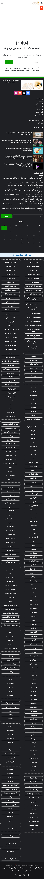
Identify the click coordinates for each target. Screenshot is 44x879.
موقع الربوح (33, 703)
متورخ (33, 541)
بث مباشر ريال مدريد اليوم (10, 668)
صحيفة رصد (33, 750)
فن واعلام (10, 836)
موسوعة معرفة (33, 758)
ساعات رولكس (33, 364)
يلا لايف (10, 632)
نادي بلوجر (34, 525)
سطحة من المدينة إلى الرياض (33, 336)
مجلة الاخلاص (33, 762)
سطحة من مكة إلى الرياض (33, 294)
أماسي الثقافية (33, 537)
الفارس (33, 640)
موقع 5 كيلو (33, 446)
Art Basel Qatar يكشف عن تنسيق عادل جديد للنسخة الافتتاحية (18, 133)
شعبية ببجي (10, 373)
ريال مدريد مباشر (10, 503)
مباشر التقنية (33, 596)
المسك (33, 683)
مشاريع (10, 471)
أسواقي (33, 502)
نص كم (34, 450)
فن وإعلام (17, 68)
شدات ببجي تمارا (10, 266)
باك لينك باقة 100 (10, 448)
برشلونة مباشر (10, 499)
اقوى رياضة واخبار (33, 825)
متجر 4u (10, 325)
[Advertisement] (22, 23)
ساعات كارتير (33, 360)
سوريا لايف (10, 797)
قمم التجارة (33, 719)
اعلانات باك (10, 851)
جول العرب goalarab (10, 664)
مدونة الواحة (33, 723)
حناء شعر (10, 400)
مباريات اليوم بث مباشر (33, 419)
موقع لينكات (33, 727)
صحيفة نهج (33, 513)
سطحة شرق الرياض (33, 278)
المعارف (33, 565)
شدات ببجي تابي (10, 274)
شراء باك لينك (33, 778)
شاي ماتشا (10, 412)
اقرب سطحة (33, 270)
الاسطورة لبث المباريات (10, 648)
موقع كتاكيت (33, 743)
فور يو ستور (10, 321)
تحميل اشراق (33, 569)
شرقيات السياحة (33, 604)
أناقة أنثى (33, 533)
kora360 (33, 391)
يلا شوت (33, 399)
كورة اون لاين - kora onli (10, 785)
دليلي (33, 442)
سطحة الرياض (33, 262)
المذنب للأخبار (33, 656)
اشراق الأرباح (33, 612)
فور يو (10, 353)
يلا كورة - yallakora (10, 805)
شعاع (33, 620)
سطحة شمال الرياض (33, 274)
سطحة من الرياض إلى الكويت (33, 342)
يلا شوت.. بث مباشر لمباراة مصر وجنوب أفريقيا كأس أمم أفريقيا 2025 (18, 164)
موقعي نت (33, 648)
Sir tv (10, 679)
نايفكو (33, 754)
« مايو (41, 246)
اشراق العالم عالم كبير (33, 805)
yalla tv (10, 640)
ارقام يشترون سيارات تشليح (10, 617)
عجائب (33, 529)
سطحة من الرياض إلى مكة (33, 290)
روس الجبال (33, 628)
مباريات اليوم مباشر (10, 495)
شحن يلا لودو (10, 365)
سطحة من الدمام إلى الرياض (33, 325)
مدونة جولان (33, 636)
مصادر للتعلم (10, 750)
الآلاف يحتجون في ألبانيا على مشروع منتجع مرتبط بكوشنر (24, 182)
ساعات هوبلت (34, 380)
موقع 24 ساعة (33, 462)
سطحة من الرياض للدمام (33, 304)
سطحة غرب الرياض (33, 282)
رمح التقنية (33, 577)
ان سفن (33, 470)
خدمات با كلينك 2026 (10, 459)
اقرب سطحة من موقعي (33, 266)
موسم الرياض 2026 (33, 817)
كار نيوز (33, 517)
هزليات (34, 679)
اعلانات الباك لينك (33, 798)
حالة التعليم (33, 675)
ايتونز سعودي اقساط (10, 286)
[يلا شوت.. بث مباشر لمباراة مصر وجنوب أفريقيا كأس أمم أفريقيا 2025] (38, 166)
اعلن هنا (33, 431)
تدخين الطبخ (33, 699)
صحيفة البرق (33, 711)
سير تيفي (10, 687)
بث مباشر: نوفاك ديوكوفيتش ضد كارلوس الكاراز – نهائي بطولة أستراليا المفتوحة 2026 (17, 141)
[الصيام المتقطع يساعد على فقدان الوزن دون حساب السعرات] (38, 150)
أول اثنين (33, 691)
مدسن (33, 545)
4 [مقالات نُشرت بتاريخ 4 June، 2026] (10, 228)
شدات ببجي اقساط (10, 262)
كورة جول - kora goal (10, 789)
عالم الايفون (33, 498)
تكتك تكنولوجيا (33, 506)
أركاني (33, 592)
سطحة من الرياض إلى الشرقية (33, 308)
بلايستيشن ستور (10, 381)
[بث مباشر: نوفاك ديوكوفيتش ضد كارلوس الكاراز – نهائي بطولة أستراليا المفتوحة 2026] (38, 142)
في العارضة (10, 738)
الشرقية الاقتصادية (33, 494)
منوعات (7, 70)
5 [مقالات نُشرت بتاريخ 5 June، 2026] (4, 228)
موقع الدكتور (33, 695)
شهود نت (33, 589)
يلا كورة (10, 742)
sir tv (10, 691)
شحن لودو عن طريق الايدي (10, 369)
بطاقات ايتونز (10, 377)
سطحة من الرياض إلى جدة (33, 286)
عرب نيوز (33, 490)
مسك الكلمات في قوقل (33, 427)
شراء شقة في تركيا (10, 843)
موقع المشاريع (33, 664)
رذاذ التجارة (33, 581)
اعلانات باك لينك (10, 475)
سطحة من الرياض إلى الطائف (33, 299)
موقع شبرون (33, 715)
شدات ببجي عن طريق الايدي (10, 329)
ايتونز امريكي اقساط (10, 345)
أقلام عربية (33, 632)
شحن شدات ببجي (10, 357)
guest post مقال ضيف (10, 432)
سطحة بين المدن (10, 577)
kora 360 (33, 415)
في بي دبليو (33, 687)
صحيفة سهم (33, 735)
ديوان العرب (33, 624)
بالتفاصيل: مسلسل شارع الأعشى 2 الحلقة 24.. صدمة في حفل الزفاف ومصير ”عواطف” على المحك (18, 158)
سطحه (10, 574)
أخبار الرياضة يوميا (10, 859)
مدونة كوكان (33, 510)
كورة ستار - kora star (10, 793)
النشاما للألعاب (33, 668)
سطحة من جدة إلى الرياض (33, 321)
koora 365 (10, 817)
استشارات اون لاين (33, 561)
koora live (33, 407)
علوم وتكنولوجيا (10, 758)
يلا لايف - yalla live (10, 801)
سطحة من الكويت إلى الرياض (33, 347)
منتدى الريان (33, 770)
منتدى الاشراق (33, 809)
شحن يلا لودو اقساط (10, 290)
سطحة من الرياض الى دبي (33, 313)
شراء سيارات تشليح (10, 609)
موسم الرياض (33, 813)
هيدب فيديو (33, 573)
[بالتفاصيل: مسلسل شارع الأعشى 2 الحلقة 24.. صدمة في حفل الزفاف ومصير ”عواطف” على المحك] (38, 158)
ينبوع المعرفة (33, 671)
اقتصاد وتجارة (35, 70)
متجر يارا (33, 616)
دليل (33, 747)
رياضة (28, 70)
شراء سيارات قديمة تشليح (10, 625)
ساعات (33, 356)
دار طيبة (33, 739)
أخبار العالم (35, 68)
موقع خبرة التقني (33, 521)
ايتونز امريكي (10, 282)
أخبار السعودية (26, 68)
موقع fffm (34, 766)
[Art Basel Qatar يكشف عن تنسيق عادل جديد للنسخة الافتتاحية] (38, 135)
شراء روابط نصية (33, 786)
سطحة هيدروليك (10, 581)
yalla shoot (10, 491)
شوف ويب (33, 482)
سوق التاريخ (10, 440)
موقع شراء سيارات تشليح (10, 613)
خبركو (33, 458)
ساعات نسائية (34, 368)
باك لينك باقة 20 (10, 444)
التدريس (33, 802)
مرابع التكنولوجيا (33, 474)
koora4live (33, 395)
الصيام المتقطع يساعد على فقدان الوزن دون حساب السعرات (18, 149)
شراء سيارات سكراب (10, 605)
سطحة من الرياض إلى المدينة (33, 330)
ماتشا (10, 408)
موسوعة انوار (33, 608)
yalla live (10, 719)
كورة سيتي (10, 660)
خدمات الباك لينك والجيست (10, 424)
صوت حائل (33, 707)
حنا (10, 404)
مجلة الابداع (33, 553)
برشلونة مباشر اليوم (10, 707)
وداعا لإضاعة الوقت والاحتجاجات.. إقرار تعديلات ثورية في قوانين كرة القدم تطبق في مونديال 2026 (22, 200)
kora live (10, 809)
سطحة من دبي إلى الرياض (33, 317)
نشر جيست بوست (10, 428)
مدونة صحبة (33, 600)
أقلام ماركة (33, 372)
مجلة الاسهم (33, 486)
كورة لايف (33, 387)
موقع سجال (33, 644)
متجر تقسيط (10, 306)
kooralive (10, 813)
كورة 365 (10, 656)
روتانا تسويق (33, 549)
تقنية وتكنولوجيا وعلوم (17, 70)
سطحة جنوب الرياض (10, 593)
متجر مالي (34, 454)
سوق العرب (10, 436)
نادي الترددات (33, 557)
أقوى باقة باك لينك (10, 456)
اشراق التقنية (33, 466)
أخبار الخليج (8, 68)
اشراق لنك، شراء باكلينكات (33, 794)
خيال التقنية (33, 478)
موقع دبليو (33, 652)
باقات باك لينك (33, 790)
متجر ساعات (33, 376)
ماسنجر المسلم (33, 731)
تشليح (10, 601)
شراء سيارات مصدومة (10, 621)
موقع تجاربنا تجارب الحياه (10, 463)
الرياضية (10, 479)
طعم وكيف (33, 585)
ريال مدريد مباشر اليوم (10, 703)
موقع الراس (33, 660)
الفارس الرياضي (10, 762)
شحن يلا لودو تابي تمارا (10, 337)
